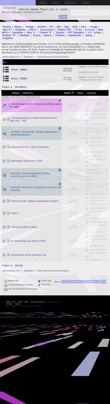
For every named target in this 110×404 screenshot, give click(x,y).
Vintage (29, 26)
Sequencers (47, 29)
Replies (69, 93)
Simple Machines (38, 302)
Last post (91, 93)
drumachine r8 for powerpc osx (28, 254)
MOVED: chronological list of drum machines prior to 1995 (30, 175)
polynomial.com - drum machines (30, 147)
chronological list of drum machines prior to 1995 (36, 105)
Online (18, 26)
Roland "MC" (64, 29)
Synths (60, 32)
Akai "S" (31, 32)
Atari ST (7, 29)
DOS (83, 26)
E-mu (79, 29)
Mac (66, 26)
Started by (28, 93)
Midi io (33, 29)
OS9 (74, 26)
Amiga (93, 26)
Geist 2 (15, 213)
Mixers (48, 35)
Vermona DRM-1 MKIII (24, 227)
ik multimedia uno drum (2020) (28, 241)
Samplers (17, 32)
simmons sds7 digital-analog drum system (35, 201)
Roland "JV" (9, 35)
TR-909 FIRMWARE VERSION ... (93, 68)
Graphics (20, 29)
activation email (32, 12)
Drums (37, 35)
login (51, 9)
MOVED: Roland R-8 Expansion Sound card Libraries (35, 189)
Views (80, 93)
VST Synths (94, 32)
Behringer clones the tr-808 (26, 160)
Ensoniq (89, 29)
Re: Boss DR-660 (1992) (96, 77)
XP (51, 26)
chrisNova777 (97, 110)
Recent (6, 26)
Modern (41, 26)
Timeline (60, 35)
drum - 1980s (19, 69)
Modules (24, 35)
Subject (15, 93)
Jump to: (57, 282)
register (63, 9)
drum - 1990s (19, 78)
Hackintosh (74, 35)
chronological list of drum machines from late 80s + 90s (33, 119)
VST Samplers (76, 32)
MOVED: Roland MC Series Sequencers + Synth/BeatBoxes (34, 133)
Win (59, 26)
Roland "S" (45, 32)
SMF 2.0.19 (10, 302)
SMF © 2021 (23, 302)
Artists (88, 35)
